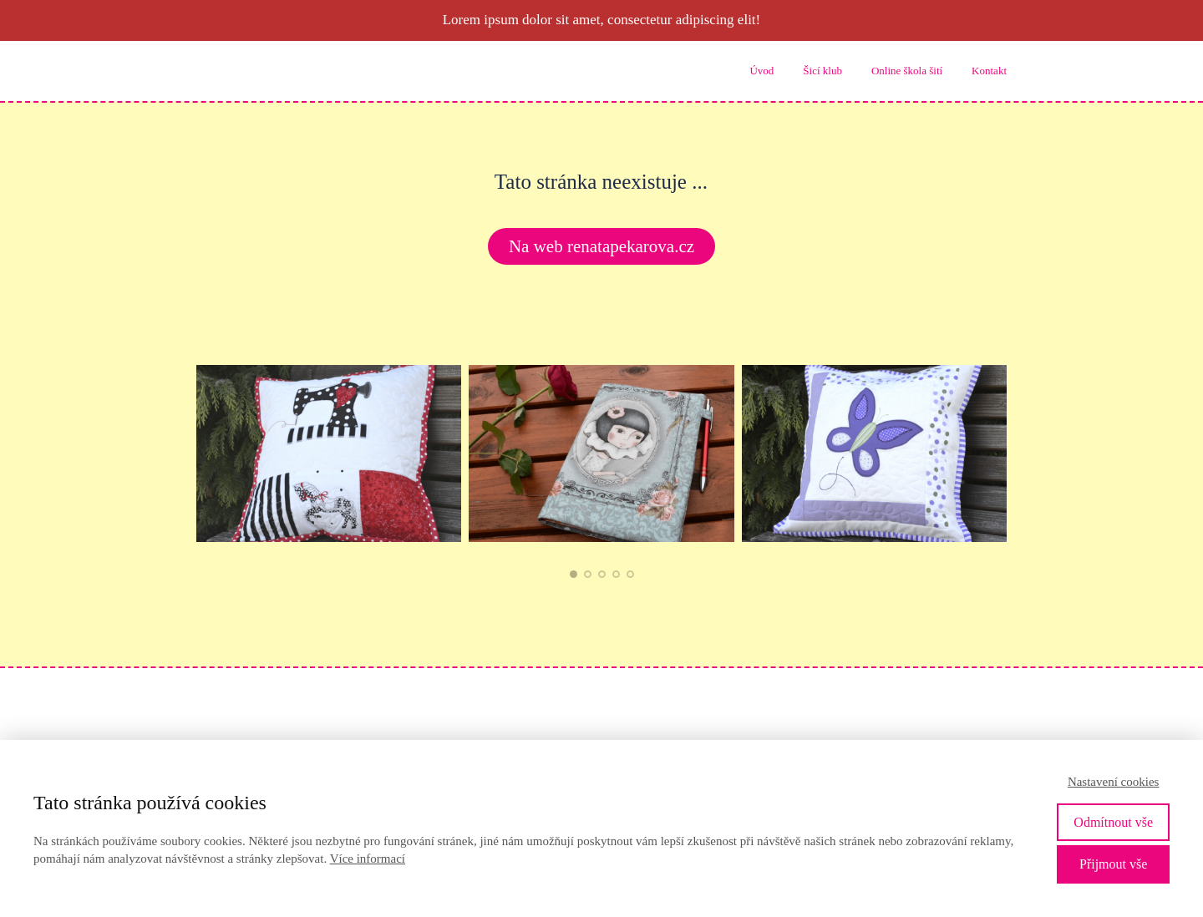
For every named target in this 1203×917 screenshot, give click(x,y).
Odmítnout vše (1113, 822)
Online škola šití (906, 70)
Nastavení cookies (1114, 781)
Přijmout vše (1113, 864)
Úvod (761, 70)
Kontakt (989, 70)
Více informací (367, 858)
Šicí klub (822, 70)
